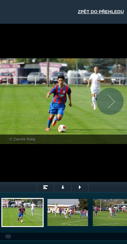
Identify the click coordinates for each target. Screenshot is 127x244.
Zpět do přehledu (101, 11)
